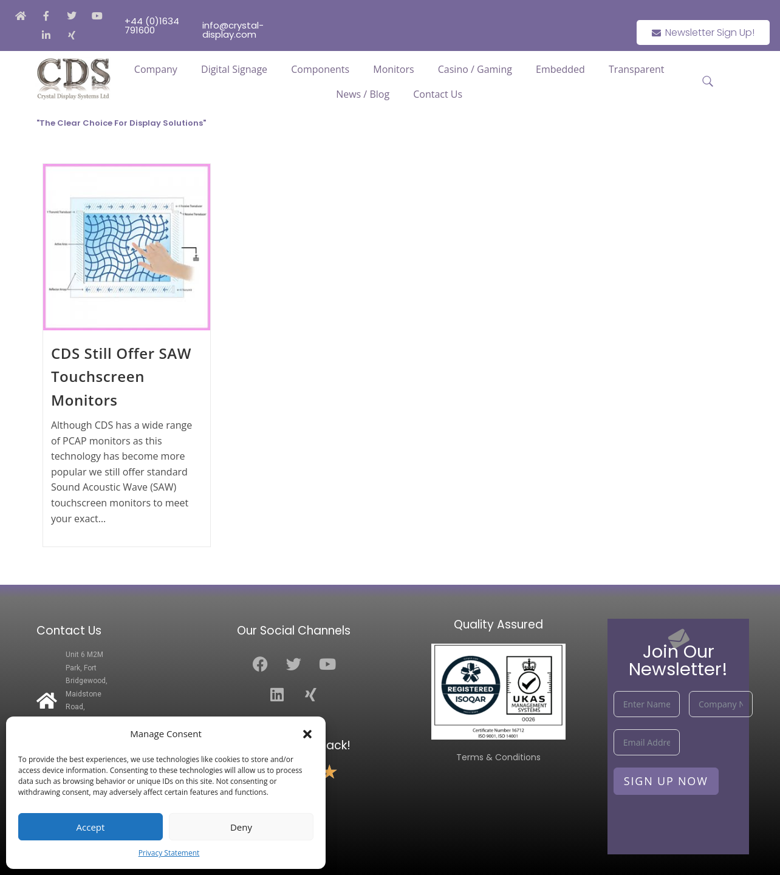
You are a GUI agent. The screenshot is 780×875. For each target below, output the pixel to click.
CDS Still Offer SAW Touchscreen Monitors (121, 376)
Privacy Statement (169, 853)
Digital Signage (234, 69)
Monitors (393, 69)
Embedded (560, 69)
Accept (91, 827)
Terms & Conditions (498, 757)
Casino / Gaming (475, 69)
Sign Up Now (666, 781)
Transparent (636, 69)
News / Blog (362, 94)
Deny (241, 827)
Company (155, 69)
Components (320, 69)
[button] (307, 734)
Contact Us (437, 94)
